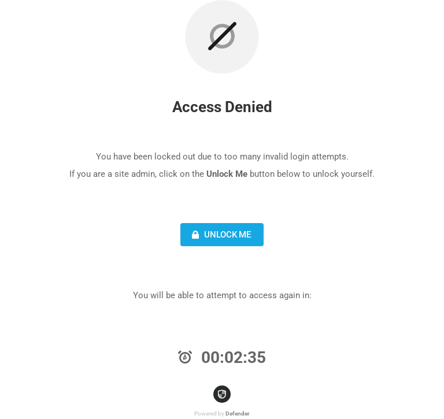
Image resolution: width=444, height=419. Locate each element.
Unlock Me (220, 234)
